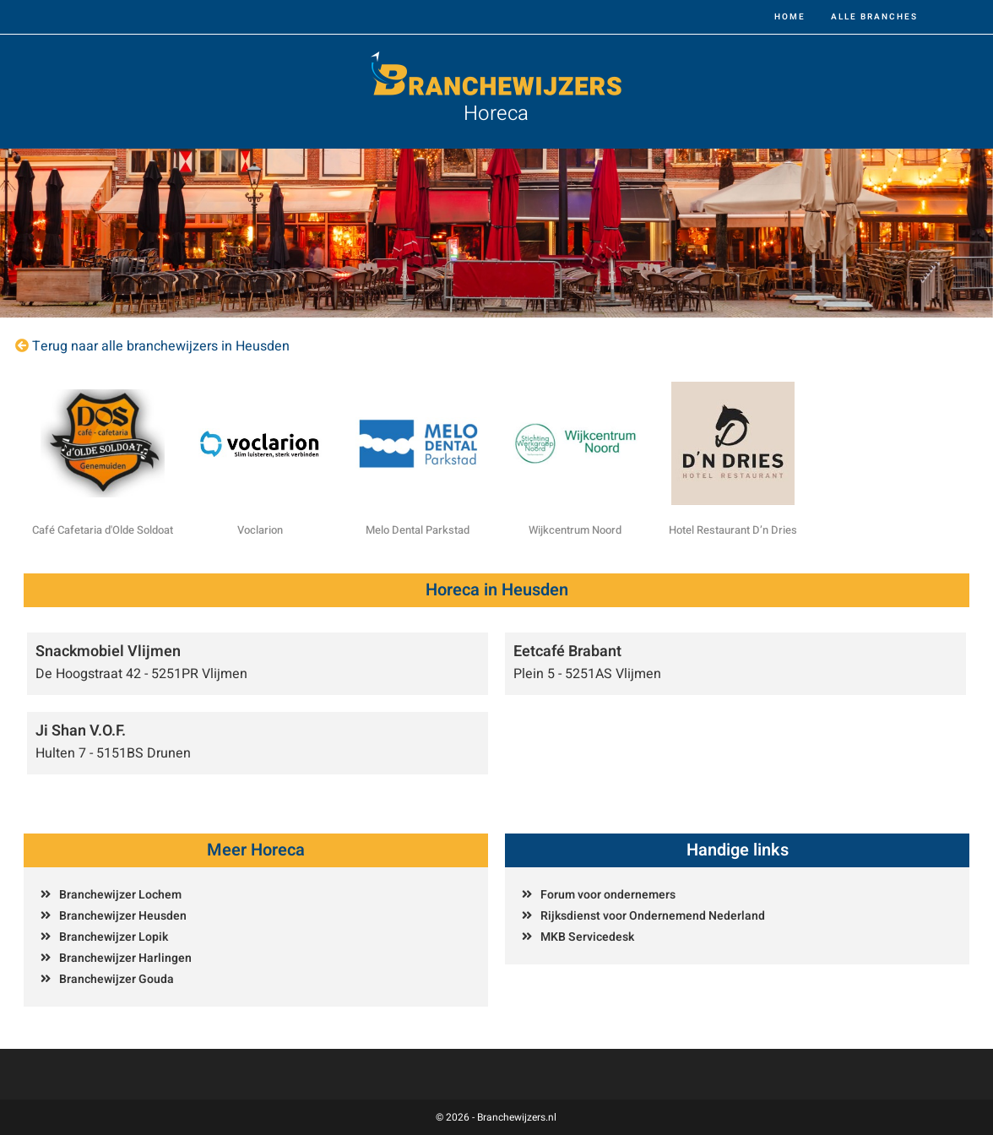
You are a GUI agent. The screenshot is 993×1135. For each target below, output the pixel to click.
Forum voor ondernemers (608, 895)
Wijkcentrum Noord (575, 530)
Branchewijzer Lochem (120, 895)
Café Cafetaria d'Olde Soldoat (102, 530)
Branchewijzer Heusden (123, 916)
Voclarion (260, 530)
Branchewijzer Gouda (116, 979)
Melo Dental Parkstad (417, 530)
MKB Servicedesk (587, 937)
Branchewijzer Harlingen (125, 958)
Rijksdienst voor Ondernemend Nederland (652, 916)
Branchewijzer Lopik (113, 937)
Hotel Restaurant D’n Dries (733, 530)
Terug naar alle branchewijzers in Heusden (161, 346)
